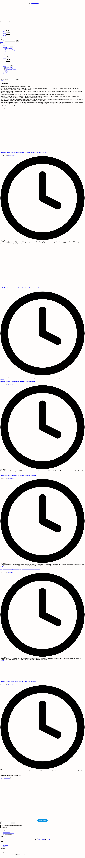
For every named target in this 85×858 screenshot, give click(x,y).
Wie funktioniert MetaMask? (8, 833)
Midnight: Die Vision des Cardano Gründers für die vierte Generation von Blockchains (18, 681)
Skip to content (3, 0)
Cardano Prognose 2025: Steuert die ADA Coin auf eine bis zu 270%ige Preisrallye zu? (17, 381)
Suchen (1, 821)
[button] (16, 41)
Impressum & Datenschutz (5, 854)
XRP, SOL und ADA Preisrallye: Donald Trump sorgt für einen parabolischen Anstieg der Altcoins (20, 569)
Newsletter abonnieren (42, 820)
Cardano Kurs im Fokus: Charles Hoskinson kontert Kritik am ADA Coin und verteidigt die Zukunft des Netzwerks (23, 152)
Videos (4, 846)
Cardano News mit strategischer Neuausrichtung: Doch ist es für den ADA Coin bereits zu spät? (19, 287)
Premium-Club (5, 844)
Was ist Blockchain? (7, 830)
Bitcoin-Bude (41, 19)
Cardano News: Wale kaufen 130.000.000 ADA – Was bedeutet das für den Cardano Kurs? (18, 475)
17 (4, 778)
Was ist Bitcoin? (6, 832)
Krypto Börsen (5, 845)
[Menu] (0, 43)
